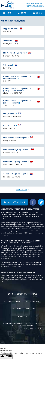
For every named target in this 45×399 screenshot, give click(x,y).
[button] (7, 13)
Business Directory (17, 294)
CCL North (7, 65)
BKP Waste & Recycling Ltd (14, 53)
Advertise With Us (14, 202)
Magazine (30, 308)
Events (7, 301)
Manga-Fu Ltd (9, 113)
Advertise (22, 316)
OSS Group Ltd (9, 125)
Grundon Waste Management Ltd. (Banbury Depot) (17, 77)
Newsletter (15, 308)
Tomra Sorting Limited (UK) (15, 174)
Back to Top (22, 189)
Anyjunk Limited (10, 29)
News (34, 294)
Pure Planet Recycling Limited (15, 149)
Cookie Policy (39, 329)
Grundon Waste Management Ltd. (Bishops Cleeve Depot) (17, 89)
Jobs (18, 301)
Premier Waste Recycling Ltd (15, 137)
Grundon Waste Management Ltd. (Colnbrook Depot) (17, 101)
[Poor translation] (9, 356)
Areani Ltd (7, 41)
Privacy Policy (28, 329)
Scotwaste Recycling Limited (15, 162)
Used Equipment (33, 301)
